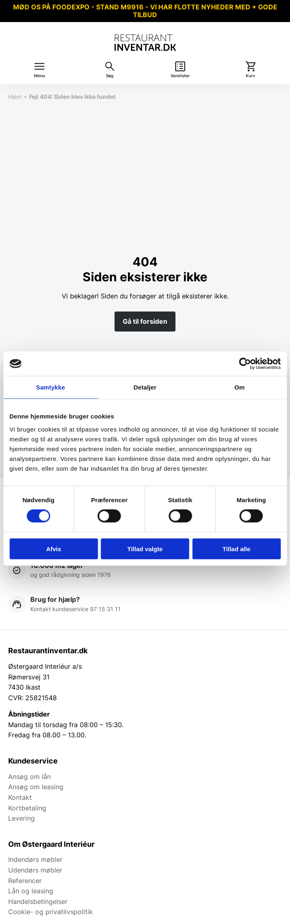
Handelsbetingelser (37, 901)
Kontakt (20, 797)
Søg (109, 75)
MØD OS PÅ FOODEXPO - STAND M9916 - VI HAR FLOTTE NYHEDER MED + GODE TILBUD (145, 11)
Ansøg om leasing (35, 787)
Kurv (250, 75)
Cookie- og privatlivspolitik (50, 912)
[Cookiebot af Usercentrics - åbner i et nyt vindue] (245, 364)
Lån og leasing (30, 891)
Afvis (53, 548)
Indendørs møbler (35, 859)
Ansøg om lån (29, 776)
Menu (39, 75)
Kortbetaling (27, 808)
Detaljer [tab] (145, 387)
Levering (21, 818)
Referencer (25, 881)
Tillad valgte (144, 548)
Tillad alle (236, 548)
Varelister (180, 75)
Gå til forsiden (145, 321)
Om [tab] (239, 387)
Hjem (15, 96)
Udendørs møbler (35, 870)
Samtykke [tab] (50, 387)
